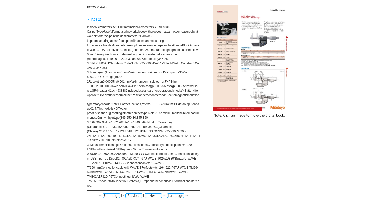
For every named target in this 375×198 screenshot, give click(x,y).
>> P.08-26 (94, 19)
